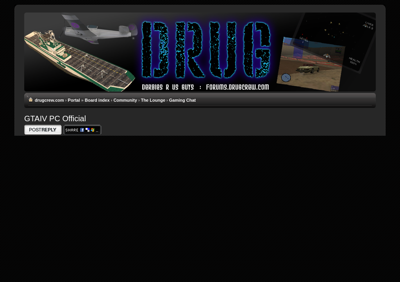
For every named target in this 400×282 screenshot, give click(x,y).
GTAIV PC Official (55, 118)
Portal (74, 100)
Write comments (43, 130)
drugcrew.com (49, 100)
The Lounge (153, 100)
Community (125, 100)
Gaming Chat (182, 100)
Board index (97, 100)
